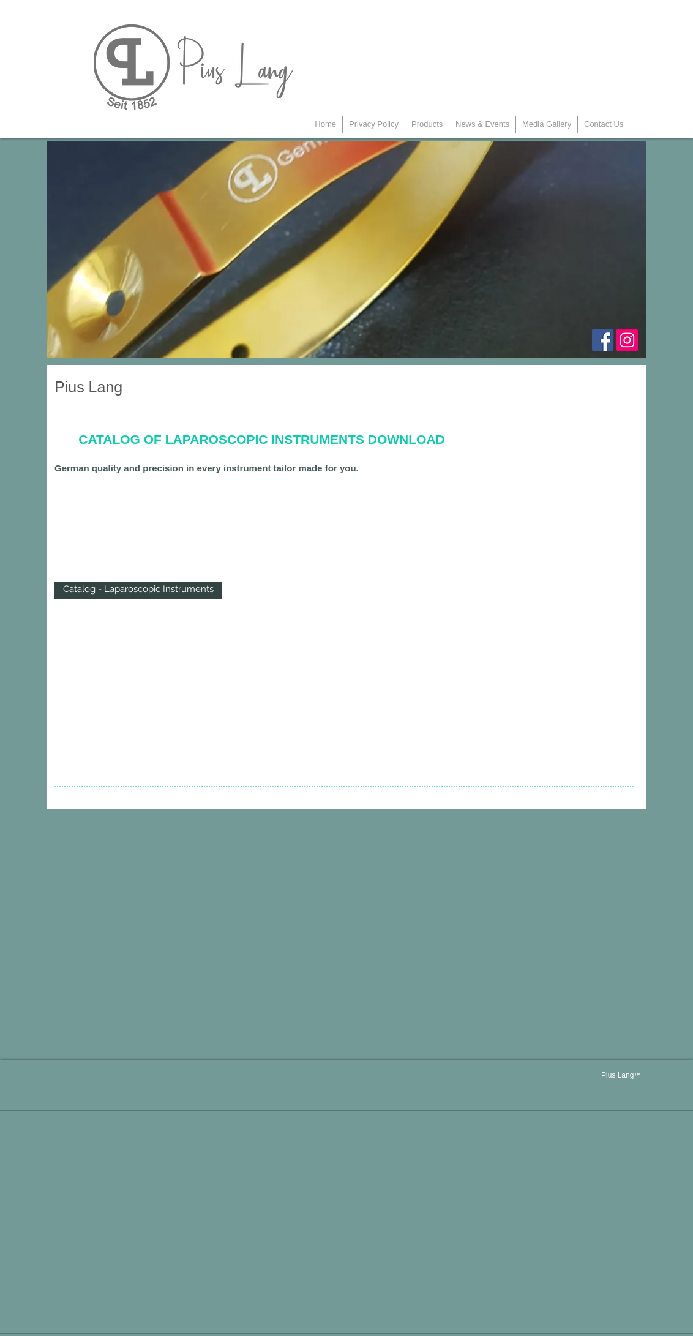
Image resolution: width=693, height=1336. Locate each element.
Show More (138, 614)
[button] (427, 124)
